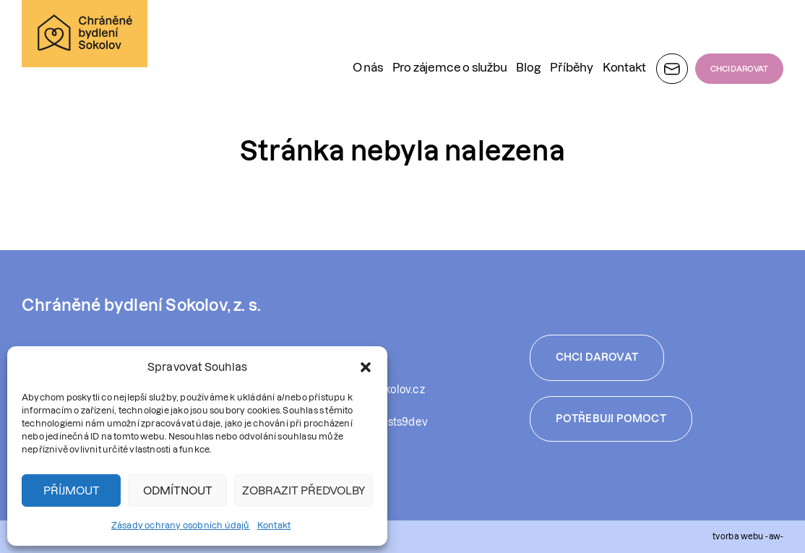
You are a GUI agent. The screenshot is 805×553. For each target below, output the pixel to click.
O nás (368, 31)
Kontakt (273, 525)
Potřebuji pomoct (611, 418)
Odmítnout (177, 490)
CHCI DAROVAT (739, 33)
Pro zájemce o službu (449, 31)
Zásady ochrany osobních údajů (180, 525)
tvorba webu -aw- (748, 536)
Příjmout (71, 490)
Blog (528, 31)
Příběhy (571, 31)
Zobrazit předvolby (303, 490)
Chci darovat (597, 357)
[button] (365, 367)
